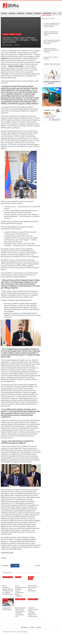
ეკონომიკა (29, 13)
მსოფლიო (38, 13)
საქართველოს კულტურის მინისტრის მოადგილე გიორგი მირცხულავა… (51, 50)
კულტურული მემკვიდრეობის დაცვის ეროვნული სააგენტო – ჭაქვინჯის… (51, 33)
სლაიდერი (18, 34)
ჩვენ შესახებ (24, 627)
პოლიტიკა (12, 13)
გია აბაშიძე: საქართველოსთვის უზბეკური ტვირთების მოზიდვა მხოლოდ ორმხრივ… (51, 24)
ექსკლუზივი (5, 34)
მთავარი (4, 13)
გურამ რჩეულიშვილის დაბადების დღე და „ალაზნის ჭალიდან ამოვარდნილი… (52, 41)
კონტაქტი (38, 627)
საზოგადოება (47, 13)
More (54, 13)
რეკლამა (31, 627)
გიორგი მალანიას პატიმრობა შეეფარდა (51, 58)
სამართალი (20, 13)
